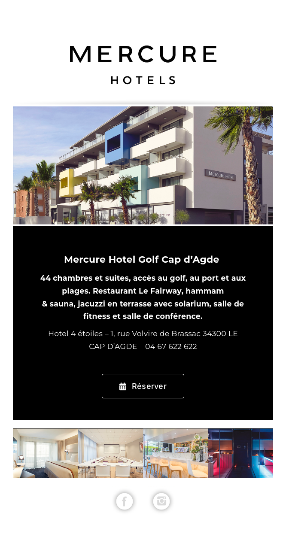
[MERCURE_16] (124, 489)
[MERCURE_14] (161, 489)
